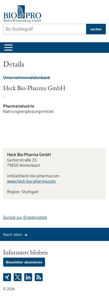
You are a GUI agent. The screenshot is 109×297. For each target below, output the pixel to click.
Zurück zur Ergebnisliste (25, 217)
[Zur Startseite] (23, 13)
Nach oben (12, 234)
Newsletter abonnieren (24, 262)
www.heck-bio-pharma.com (31, 181)
